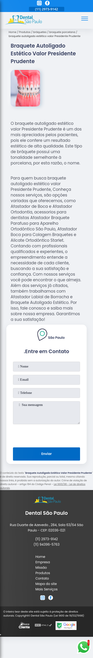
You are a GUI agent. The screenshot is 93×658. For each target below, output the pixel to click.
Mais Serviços (46, 589)
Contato (42, 578)
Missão (41, 567)
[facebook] (47, 4)
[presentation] (46, 435)
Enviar (46, 453)
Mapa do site (46, 583)
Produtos (42, 573)
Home (40, 556)
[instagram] (39, 4)
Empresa (42, 562)
